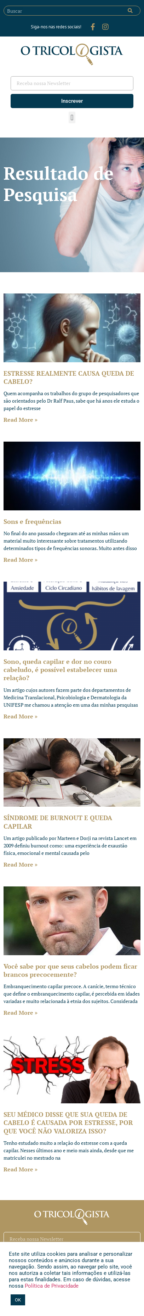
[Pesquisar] (130, 10)
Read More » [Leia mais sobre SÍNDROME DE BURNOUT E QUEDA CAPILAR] (21, 864)
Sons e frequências (32, 521)
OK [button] (18, 1300)
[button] (72, 117)
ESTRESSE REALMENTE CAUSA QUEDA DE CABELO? (69, 377)
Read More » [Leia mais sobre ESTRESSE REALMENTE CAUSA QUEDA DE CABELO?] (21, 420)
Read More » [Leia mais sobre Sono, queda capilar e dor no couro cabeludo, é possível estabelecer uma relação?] (21, 716)
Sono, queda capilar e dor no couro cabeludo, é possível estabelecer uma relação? (60, 669)
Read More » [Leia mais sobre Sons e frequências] (21, 560)
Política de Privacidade (51, 1286)
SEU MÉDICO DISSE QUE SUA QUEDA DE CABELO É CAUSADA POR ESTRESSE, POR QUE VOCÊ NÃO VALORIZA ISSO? (68, 1122)
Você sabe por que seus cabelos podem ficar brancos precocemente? (70, 970)
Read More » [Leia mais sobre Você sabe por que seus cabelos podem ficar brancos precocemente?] (21, 1013)
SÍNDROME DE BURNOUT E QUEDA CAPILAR (58, 821)
